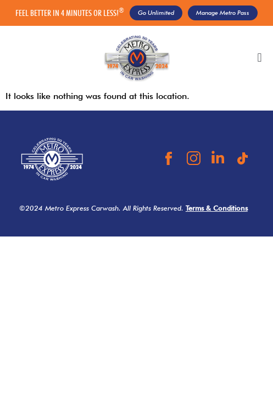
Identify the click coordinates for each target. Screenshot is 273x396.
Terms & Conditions (217, 208)
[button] (259, 58)
